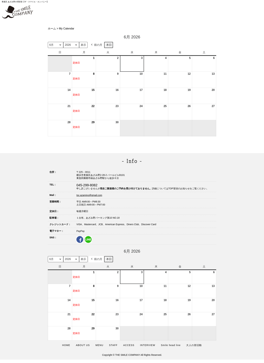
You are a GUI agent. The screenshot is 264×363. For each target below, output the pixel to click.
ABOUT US (83, 345)
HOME (66, 345)
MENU (99, 345)
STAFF (113, 345)
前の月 (96, 45)
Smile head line (171, 345)
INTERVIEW (147, 345)
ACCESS (128, 345)
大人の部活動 (194, 345)
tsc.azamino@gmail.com (89, 195)
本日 (109, 44)
